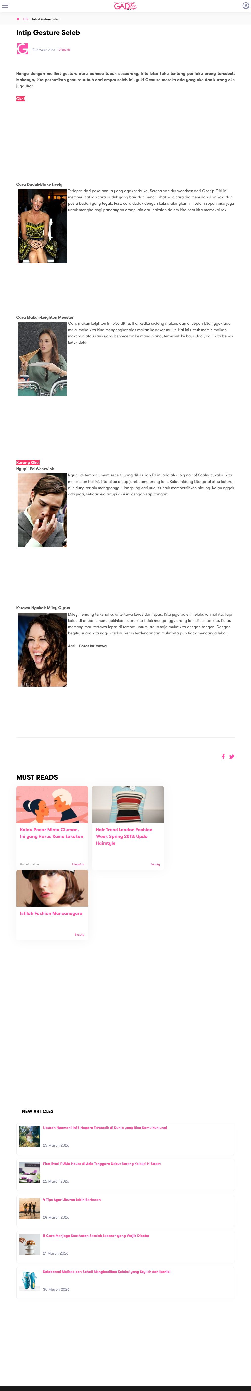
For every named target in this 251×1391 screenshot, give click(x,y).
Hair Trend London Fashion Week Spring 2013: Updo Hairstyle (121, 836)
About (69, 1350)
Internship (72, 1366)
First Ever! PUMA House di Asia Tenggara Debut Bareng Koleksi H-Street (102, 1093)
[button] (232, 756)
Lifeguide (64, 50)
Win (144, 1357)
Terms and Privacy (161, 1385)
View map (11, 1371)
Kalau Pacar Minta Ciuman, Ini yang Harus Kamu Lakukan (49, 836)
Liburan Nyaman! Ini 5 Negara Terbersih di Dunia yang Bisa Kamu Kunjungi (105, 1057)
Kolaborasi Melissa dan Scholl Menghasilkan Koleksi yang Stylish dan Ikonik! (107, 1201)
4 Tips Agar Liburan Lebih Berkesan (72, 1129)
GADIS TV (156, 1357)
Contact (71, 1355)
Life (25, 19)
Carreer (70, 1360)
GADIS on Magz (177, 1357)
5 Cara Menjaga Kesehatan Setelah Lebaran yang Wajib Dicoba (96, 1165)
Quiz (136, 1357)
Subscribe (236, 1335)
